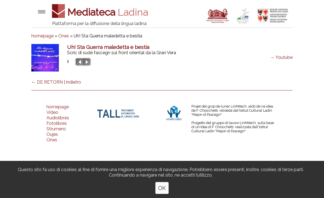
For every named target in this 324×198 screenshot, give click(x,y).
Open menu (41, 11)
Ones (63, 35)
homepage (42, 35)
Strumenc (56, 128)
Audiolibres (57, 117)
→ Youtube (281, 57)
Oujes (52, 134)
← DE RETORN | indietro (56, 82)
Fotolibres (56, 123)
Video (52, 112)
